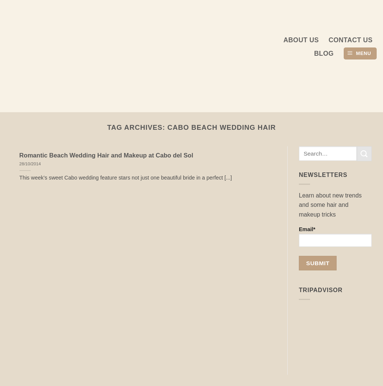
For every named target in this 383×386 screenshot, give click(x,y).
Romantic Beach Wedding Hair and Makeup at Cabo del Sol (106, 155)
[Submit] (364, 153)
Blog (324, 53)
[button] (360, 54)
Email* (335, 236)
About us (301, 40)
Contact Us (350, 40)
